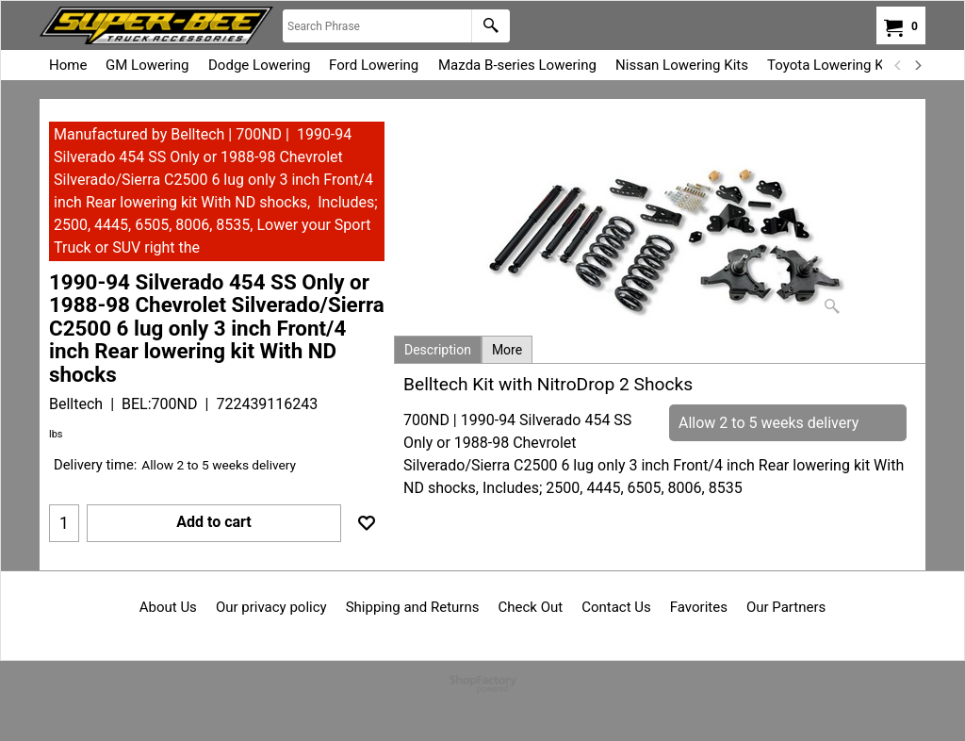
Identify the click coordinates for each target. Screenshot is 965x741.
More (507, 349)
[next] (916, 65)
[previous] (898, 65)
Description (437, 349)
